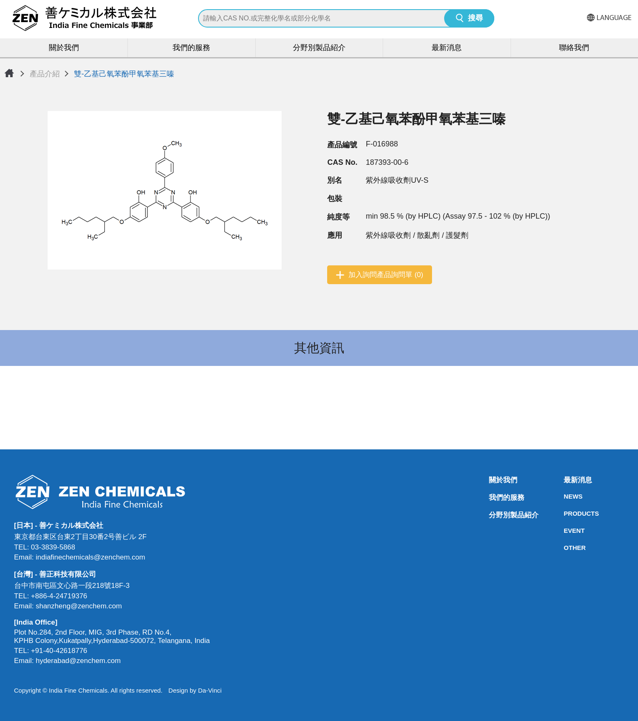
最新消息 (447, 48)
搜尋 (475, 19)
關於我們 (64, 48)
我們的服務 (191, 48)
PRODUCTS (566, 513)
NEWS (566, 496)
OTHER (566, 547)
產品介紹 (45, 74)
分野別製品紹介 (319, 48)
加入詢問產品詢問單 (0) (385, 275)
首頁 (9, 73)
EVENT (566, 530)
